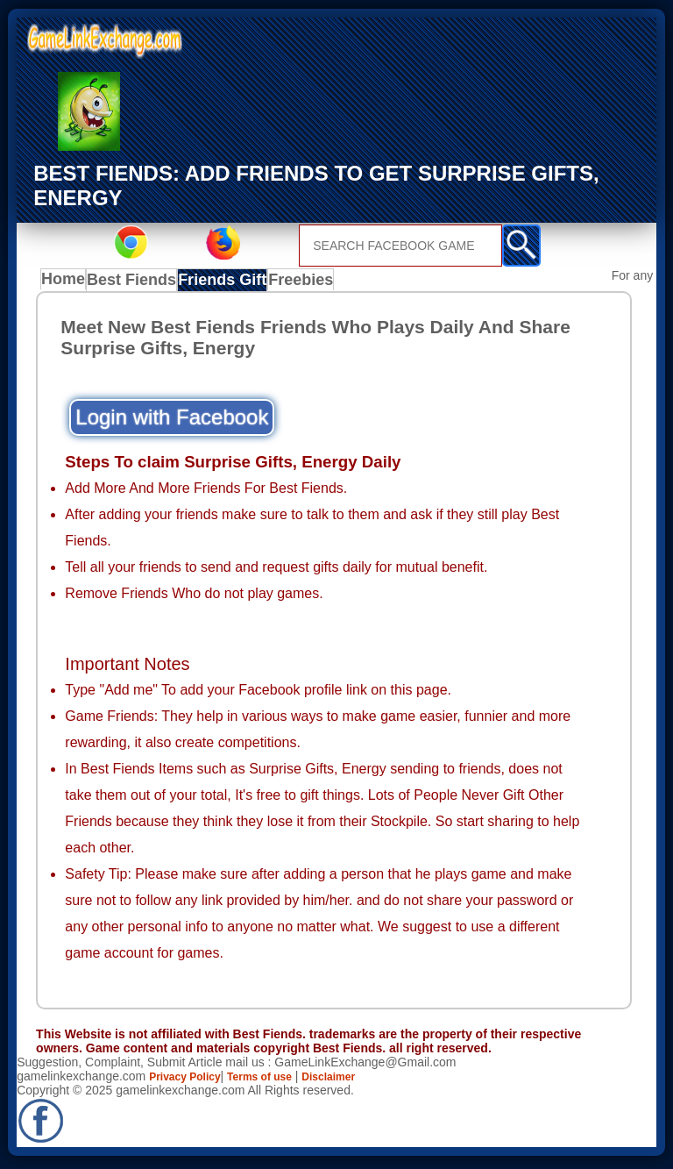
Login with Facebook (171, 420)
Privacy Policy (190, 1080)
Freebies (305, 283)
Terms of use (277, 1080)
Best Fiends (138, 283)
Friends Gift (226, 283)
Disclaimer (355, 1080)
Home (67, 283)
